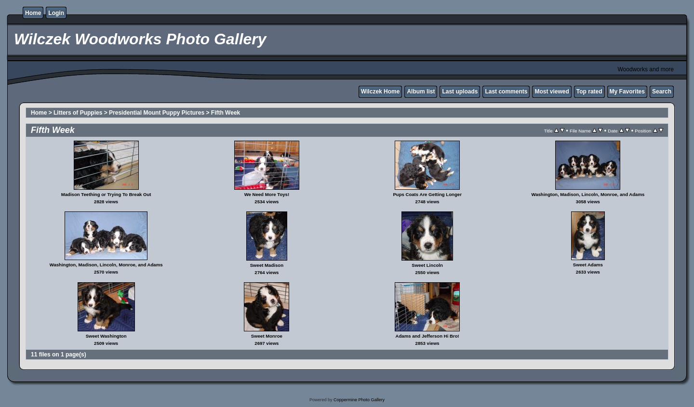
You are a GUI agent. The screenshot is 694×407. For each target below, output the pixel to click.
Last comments (506, 91)
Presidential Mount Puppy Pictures (156, 112)
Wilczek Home (380, 91)
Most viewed (551, 91)
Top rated (589, 91)
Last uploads (460, 91)
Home (33, 13)
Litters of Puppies (77, 112)
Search (661, 91)
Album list (421, 91)
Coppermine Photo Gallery (359, 399)
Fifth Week (225, 112)
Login (56, 13)
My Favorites (627, 91)
